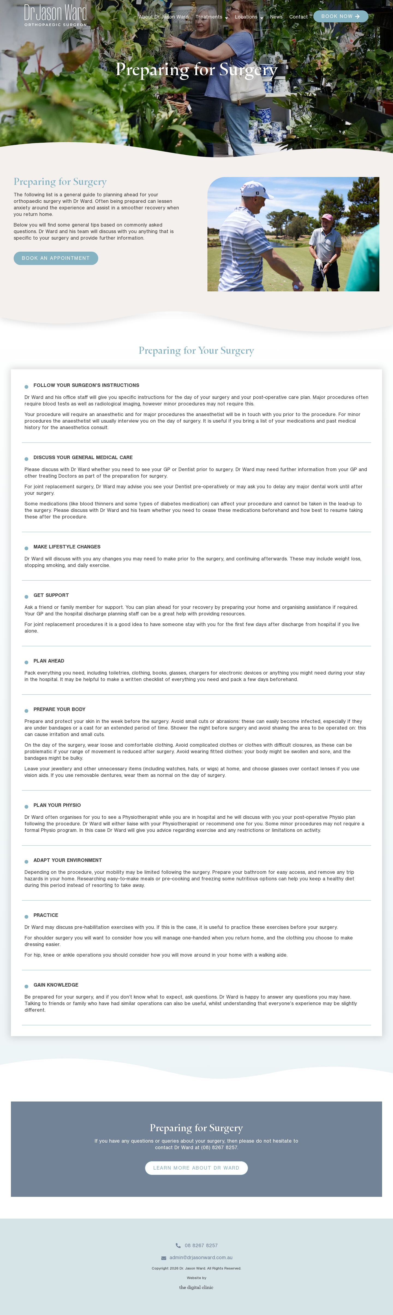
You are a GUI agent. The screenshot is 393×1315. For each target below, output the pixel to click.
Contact (298, 17)
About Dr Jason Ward (164, 17)
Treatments (211, 18)
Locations (249, 18)
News (276, 17)
